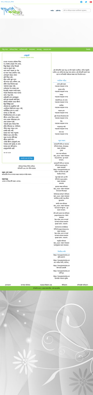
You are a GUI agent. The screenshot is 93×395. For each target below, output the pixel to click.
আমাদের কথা (47, 49)
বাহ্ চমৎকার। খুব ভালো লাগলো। (61, 159)
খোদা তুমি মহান (61, 84)
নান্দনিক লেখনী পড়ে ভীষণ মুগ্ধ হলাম (61, 199)
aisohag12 (63, 165)
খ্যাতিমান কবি (23, 49)
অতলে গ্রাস (61, 111)
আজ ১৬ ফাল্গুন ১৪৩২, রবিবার (7, 2)
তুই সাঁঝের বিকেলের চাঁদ (61, 116)
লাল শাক (59, 154)
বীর (61, 121)
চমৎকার (61, 183)
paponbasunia (59, 215)
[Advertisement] (46, 33)
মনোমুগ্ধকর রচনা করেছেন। (61, 245)
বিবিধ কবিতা (31, 166)
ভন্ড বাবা (61, 132)
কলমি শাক (59, 204)
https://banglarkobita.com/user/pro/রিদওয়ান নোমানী (65, 267)
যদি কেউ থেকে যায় (58, 213)
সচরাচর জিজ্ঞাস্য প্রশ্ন (46, 285)
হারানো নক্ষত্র (59, 187)
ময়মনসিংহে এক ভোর (61, 100)
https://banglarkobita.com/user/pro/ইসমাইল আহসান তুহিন (65, 277)
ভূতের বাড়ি (61, 89)
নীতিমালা (64, 285)
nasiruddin (63, 179)
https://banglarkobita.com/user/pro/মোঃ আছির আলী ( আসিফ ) (65, 261)
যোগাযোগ (8, 285)
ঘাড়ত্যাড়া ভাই (61, 127)
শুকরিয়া (61, 105)
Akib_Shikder (63, 146)
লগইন (52, 11)
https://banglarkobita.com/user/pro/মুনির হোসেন (65, 256)
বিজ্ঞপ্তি (88, 49)
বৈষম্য (61, 95)
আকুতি (59, 241)
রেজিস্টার (58, 11)
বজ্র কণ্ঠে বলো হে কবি (61, 177)
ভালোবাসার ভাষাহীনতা (61, 227)
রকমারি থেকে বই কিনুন (26, 158)
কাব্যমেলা (32, 49)
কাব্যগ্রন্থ (39, 49)
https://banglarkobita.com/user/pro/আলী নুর (65, 272)
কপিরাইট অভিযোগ (82, 285)
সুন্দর (61, 150)
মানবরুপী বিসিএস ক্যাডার (61, 144)
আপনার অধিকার (25, 285)
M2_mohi (57, 156)
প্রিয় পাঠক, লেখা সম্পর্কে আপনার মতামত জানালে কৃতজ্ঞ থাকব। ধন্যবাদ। (61, 222)
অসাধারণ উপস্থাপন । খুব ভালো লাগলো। (61, 209)
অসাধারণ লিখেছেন (61, 191)
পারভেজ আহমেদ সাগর (27, 58)
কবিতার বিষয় (13, 49)
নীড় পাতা (5, 49)
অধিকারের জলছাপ (59, 194)
